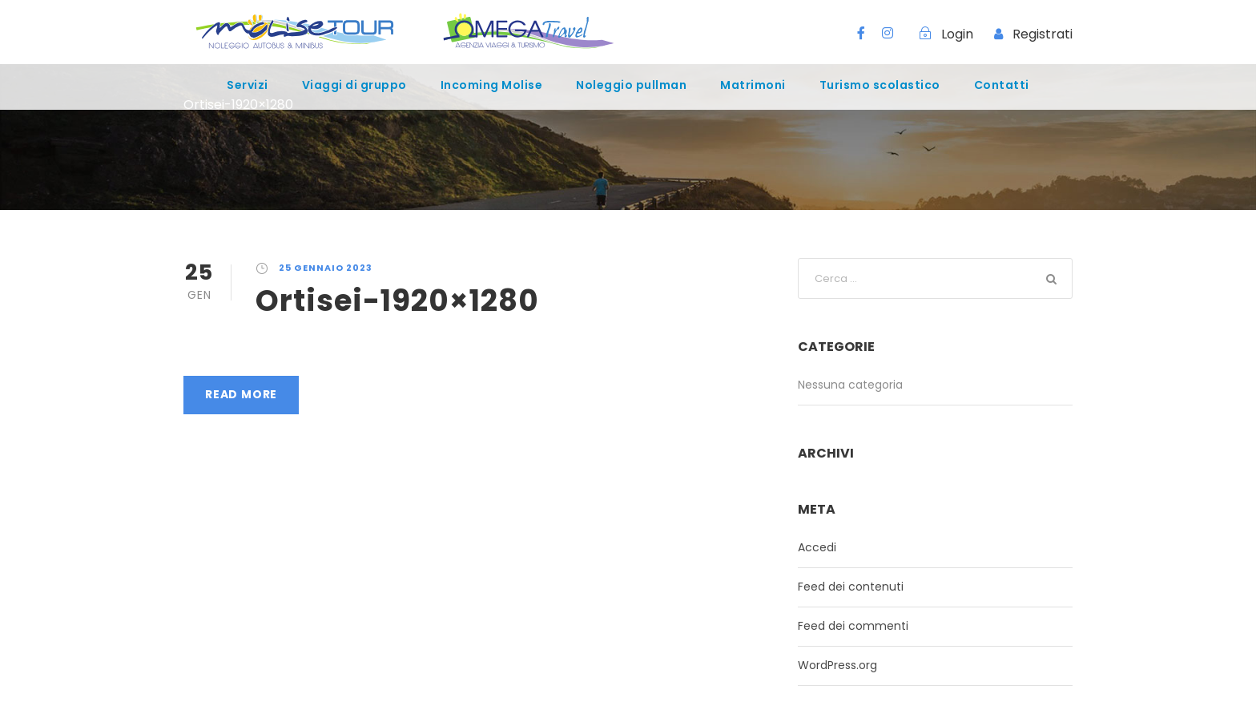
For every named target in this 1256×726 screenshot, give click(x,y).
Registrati (1042, 34)
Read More (241, 394)
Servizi (247, 85)
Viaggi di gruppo (354, 85)
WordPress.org (837, 665)
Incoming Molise (492, 85)
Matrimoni (753, 85)
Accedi (817, 547)
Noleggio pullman (631, 85)
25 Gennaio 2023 (325, 267)
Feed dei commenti (853, 626)
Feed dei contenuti (851, 587)
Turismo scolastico (879, 85)
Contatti (1001, 85)
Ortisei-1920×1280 (397, 300)
